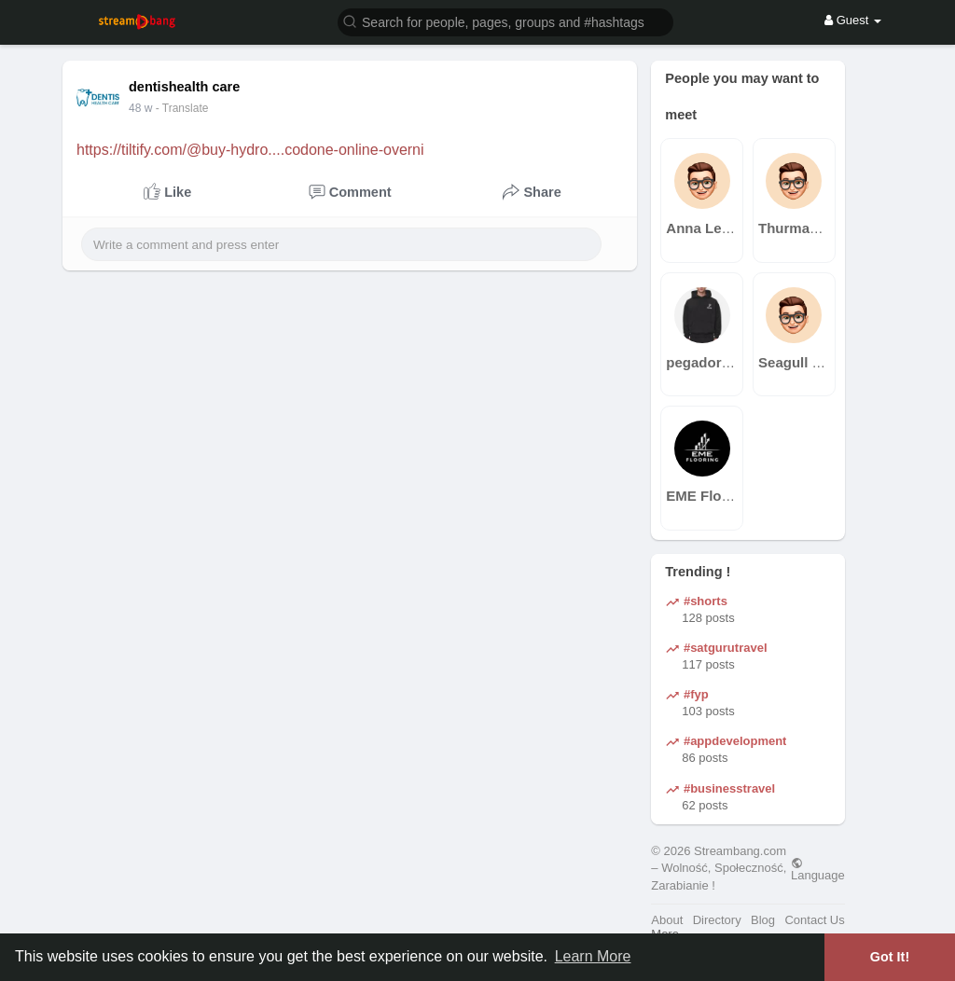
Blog (763, 920)
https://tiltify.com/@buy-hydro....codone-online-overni (250, 150)
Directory (717, 920)
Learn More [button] (593, 956)
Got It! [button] (889, 956)
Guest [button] (852, 20)
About (667, 920)
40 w (140, 108)
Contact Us (814, 920)
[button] (505, 21)
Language (818, 869)
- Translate (182, 108)
